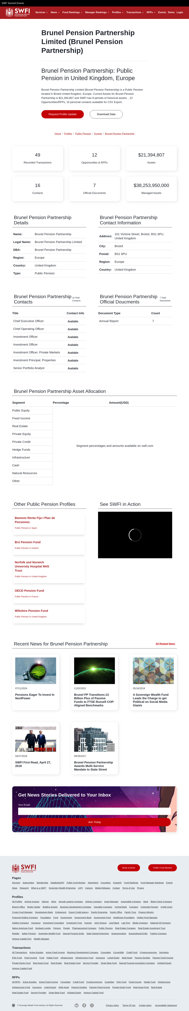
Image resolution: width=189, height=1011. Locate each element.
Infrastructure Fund (84, 958)
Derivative (164, 952)
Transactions (133, 12)
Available (73, 321)
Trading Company (158, 933)
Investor (88, 923)
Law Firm (126, 923)
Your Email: (24, 805)
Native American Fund (22, 928)
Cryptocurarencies (148, 952)
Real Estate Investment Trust (151, 928)
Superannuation (118, 933)
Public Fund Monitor (76, 883)
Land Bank (114, 923)
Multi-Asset (127, 958)
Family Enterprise (99, 912)
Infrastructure (67, 958)
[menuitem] (17, 884)
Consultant (106, 952)
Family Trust (130, 912)
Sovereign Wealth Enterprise (62, 888)
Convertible (118, 952)
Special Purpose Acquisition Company (137, 963)
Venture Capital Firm (21, 939)
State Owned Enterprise (98, 933)
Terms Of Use (129, 1005)
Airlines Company (93, 901)
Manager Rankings (96, 12)
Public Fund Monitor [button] (162, 868)
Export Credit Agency (79, 912)
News (54, 12)
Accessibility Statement (166, 1005)
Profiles (116, 12)
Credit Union (166, 907)
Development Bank (44, 912)
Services (40, 12)
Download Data (106, 114)
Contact (116, 888)
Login (180, 12)
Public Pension (106, 928)
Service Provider (90, 963)
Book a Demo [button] (128, 868)
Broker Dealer (33, 907)
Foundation (45, 917)
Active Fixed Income (55, 952)
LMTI (80, 888)
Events (162, 12)
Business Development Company (75, 907)
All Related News (165, 644)
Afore (53, 901)
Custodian (109, 982)
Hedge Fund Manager (147, 917)
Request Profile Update (63, 114)
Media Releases (102, 888)
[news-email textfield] (94, 811)
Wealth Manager (41, 939)
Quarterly (117, 883)
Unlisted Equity (164, 963)
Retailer (15, 933)
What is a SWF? (38, 888)
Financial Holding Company (25, 917)
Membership (42, 883)
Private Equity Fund (21, 963)
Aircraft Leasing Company (71, 901)
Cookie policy (145, 1005)
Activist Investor (32, 901)
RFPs (150, 12)
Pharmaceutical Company (84, 928)
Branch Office (18, 907)
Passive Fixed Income (163, 958)
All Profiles (17, 901)
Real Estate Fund (72, 963)
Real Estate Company (125, 928)
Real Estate (56, 963)
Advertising (93, 883)
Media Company (140, 923)
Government (66, 917)
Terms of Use (128, 888)
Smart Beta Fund (109, 963)
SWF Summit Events (13, 3)
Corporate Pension (149, 907)
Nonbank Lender (43, 928)
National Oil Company (160, 923)
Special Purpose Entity (73, 933)
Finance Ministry (146, 912)
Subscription (28, 883)
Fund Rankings (71, 12)
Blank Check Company (161, 901)
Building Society (50, 907)
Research (24, 888)
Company (133, 907)
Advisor (45, 901)
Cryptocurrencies (94, 982)
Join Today (94, 822)
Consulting (106, 883)
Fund (55, 917)
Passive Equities (142, 958)
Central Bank (121, 907)
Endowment (60, 912)
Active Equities (36, 952)
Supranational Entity (138, 933)
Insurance (36, 923)
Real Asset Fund (40, 963)
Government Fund (102, 917)
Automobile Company (131, 901)
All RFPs (16, 982)
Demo (171, 12)
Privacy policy (112, 1005)
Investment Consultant (53, 923)
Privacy (140, 888)
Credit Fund (131, 952)
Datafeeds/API (57, 883)
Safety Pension (29, 933)
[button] (42, 12)
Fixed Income (30, 958)
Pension (57, 928)
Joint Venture (100, 923)
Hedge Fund (52, 958)
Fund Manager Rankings (152, 883)
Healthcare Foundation (124, 917)
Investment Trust (74, 923)
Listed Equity (113, 958)
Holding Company (20, 923)
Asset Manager (111, 901)
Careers (89, 888)
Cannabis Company (103, 907)
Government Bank (82, 917)
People (66, 928)
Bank (145, 901)
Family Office (116, 912)
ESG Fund (17, 958)
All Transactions (19, 952)
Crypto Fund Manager (22, 912)
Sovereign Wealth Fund (49, 933)
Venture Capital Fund (22, 968)
